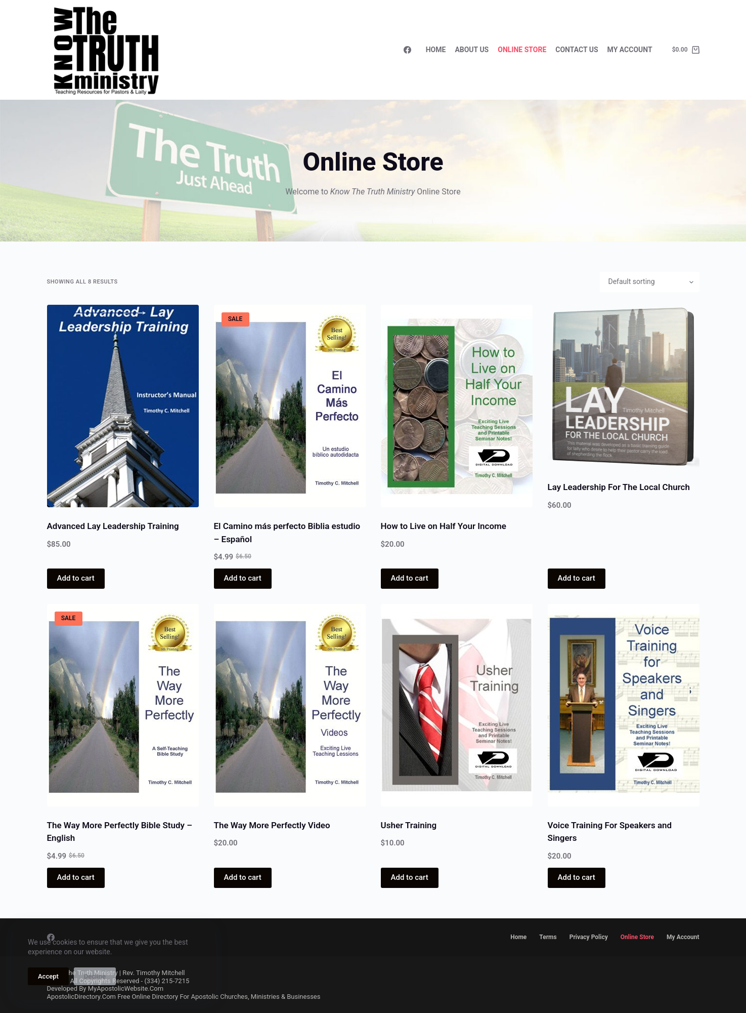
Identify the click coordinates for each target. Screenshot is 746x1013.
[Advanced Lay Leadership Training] (123, 406)
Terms (547, 937)
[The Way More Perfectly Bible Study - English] (123, 705)
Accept (48, 976)
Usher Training (409, 825)
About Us (472, 50)
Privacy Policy (588, 937)
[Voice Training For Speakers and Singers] (623, 705)
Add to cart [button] (76, 578)
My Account (629, 50)
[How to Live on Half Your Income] (457, 406)
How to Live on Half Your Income (444, 526)
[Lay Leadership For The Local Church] (623, 386)
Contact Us (576, 50)
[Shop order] (649, 282)
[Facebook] (407, 50)
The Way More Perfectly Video (272, 825)
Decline (95, 976)
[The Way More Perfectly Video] (290, 705)
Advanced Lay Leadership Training (113, 526)
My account (683, 937)
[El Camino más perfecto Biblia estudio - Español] (290, 406)
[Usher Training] (457, 705)
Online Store (522, 50)
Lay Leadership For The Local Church (619, 487)
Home (436, 50)
